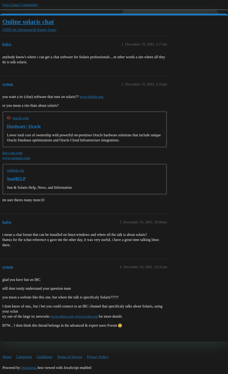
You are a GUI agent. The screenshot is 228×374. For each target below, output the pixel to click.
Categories (24, 357)
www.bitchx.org (91, 97)
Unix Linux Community (20, 5)
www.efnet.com (62, 316)
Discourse (28, 368)
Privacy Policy (98, 357)
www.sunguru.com (16, 158)
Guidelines (44, 357)
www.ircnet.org (86, 316)
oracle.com (20, 118)
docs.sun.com (12, 153)
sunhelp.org (15, 170)
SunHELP (16, 178)
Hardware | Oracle (24, 126)
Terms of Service (69, 357)
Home (7, 357)
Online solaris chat (28, 21)
